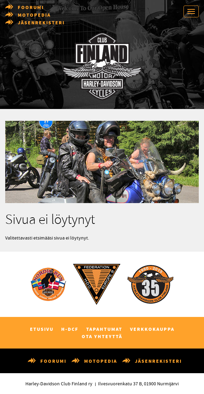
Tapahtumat (104, 329)
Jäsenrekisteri (41, 22)
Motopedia (34, 15)
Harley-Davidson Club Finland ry (58, 384)
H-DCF (70, 329)
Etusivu (42, 329)
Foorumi (31, 7)
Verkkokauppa (152, 329)
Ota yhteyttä (102, 336)
